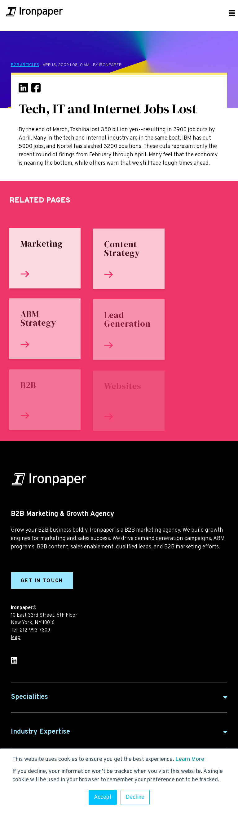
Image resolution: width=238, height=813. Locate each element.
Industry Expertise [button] (40, 732)
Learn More (189, 759)
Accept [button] (103, 797)
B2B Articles (25, 65)
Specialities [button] (29, 697)
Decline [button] (135, 797)
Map (15, 638)
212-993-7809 (35, 630)
